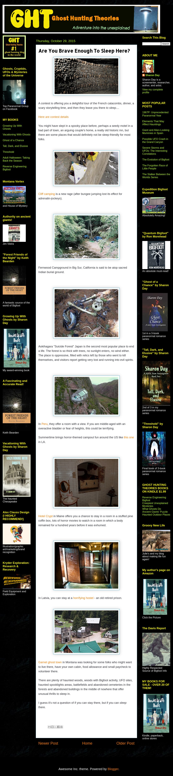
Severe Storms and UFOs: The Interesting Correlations (154, 150)
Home (87, 743)
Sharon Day (152, 75)
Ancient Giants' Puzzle (155, 511)
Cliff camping (46, 194)
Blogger (113, 769)
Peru (45, 424)
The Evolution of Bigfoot (155, 159)
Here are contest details (53, 117)
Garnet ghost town (50, 662)
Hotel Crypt (45, 516)
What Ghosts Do (151, 509)
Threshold (8, 152)
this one (129, 437)
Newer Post (48, 743)
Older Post (125, 743)
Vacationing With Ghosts (16, 134)
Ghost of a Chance (13, 140)
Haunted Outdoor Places (156, 514)
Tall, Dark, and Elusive (15, 146)
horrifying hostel (83, 598)
